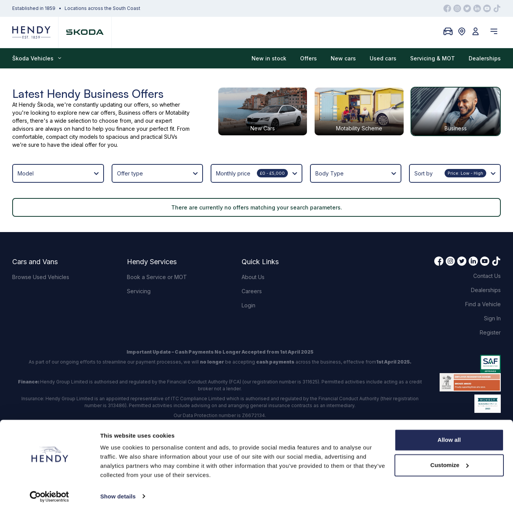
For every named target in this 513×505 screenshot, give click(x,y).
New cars (343, 58)
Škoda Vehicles (36, 58)
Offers (308, 58)
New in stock (269, 58)
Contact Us (487, 276)
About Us (253, 277)
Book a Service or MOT (157, 277)
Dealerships (485, 58)
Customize (449, 458)
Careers (252, 291)
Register (490, 332)
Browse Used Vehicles (40, 277)
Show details (118, 490)
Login (248, 305)
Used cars (383, 58)
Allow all (449, 433)
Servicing (139, 291)
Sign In (492, 318)
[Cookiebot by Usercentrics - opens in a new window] (49, 490)
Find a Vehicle (483, 304)
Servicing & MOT (432, 58)
